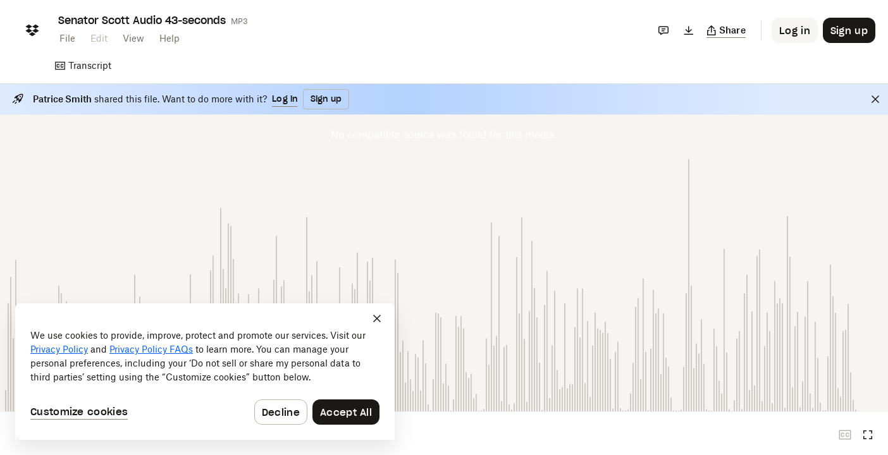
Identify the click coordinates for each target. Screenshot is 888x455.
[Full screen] (868, 435)
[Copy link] (726, 30)
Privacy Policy (59, 349)
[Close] (875, 99)
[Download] (688, 30)
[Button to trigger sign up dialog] (849, 30)
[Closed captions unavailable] (845, 435)
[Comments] (663, 30)
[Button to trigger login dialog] (795, 30)
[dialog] (205, 371)
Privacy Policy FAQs (151, 349)
